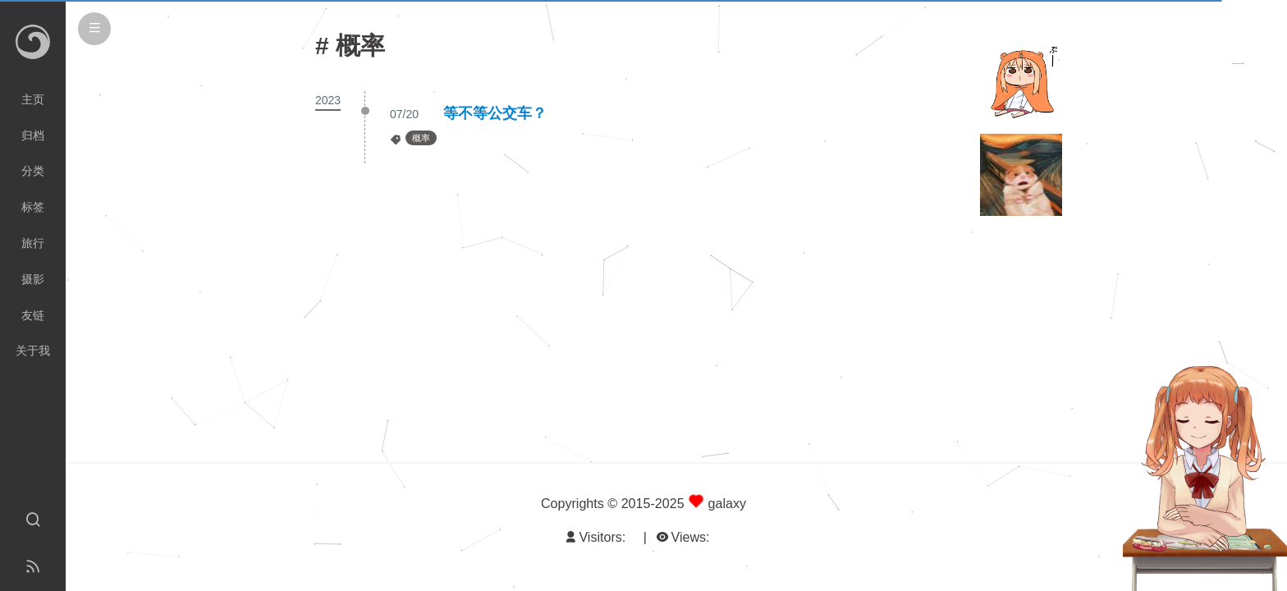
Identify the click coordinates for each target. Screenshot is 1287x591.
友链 (32, 315)
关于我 (33, 350)
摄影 (32, 279)
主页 (32, 99)
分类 (32, 170)
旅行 (32, 243)
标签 (32, 206)
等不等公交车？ (495, 113)
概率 (421, 138)
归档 (32, 135)
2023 (328, 100)
